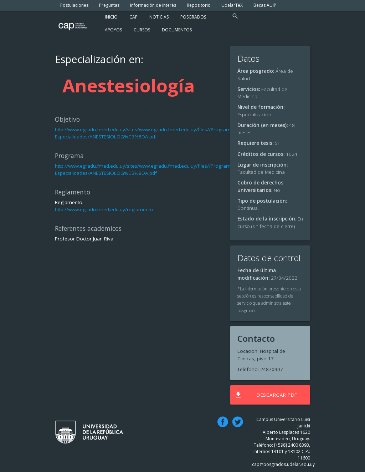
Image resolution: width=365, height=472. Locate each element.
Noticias (159, 17)
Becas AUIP (264, 5)
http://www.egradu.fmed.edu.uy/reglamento (104, 209)
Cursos (142, 30)
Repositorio (199, 5)
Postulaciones (74, 5)
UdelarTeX (232, 5)
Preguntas (109, 5)
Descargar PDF (265, 395)
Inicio (111, 17)
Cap (133, 17)
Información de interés (153, 5)
